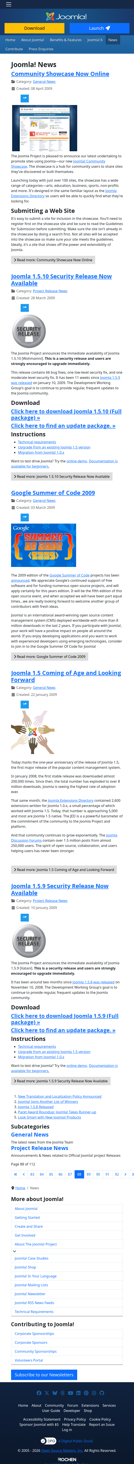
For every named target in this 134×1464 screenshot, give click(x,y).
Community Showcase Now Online (60, 73)
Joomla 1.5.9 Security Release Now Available (60, 888)
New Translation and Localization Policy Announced (59, 1095)
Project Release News (50, 290)
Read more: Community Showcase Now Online (53, 258)
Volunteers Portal (29, 1359)
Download (34, 28)
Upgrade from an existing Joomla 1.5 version (54, 446)
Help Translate (74, 1423)
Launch (99, 28)
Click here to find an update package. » (63, 424)
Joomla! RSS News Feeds (34, 1301)
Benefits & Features (60, 40)
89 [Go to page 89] (89, 1173)
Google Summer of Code (70, 574)
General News (44, 80)
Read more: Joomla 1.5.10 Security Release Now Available (62, 475)
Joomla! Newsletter (30, 1292)
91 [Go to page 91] (107, 1173)
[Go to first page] (15, 1173)
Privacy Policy (75, 1418)
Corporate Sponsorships (34, 1332)
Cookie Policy (100, 1418)
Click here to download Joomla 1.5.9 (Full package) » (65, 1017)
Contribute (13, 48)
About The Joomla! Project (36, 1243)
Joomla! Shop (25, 1266)
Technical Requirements (34, 1310)
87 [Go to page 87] (70, 1173)
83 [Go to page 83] (32, 1173)
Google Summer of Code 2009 (53, 492)
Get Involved (25, 1234)
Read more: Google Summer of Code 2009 (49, 655)
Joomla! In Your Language (36, 1274)
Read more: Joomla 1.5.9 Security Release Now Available (61, 1080)
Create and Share (29, 1225)
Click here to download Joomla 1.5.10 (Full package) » (66, 413)
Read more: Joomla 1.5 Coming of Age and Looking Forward (64, 868)
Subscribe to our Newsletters (44, 1374)
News (104, 40)
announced (20, 579)
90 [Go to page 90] (98, 1173)
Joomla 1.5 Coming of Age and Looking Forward (66, 675)
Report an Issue (102, 1423)
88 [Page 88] (79, 1173)
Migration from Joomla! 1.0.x (41, 451)
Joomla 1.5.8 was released (93, 981)
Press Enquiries (38, 48)
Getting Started (27, 1216)
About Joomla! (30, 40)
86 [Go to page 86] (60, 1173)
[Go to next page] (125, 1173)
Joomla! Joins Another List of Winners (48, 1100)
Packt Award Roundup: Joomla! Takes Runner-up (57, 1111)
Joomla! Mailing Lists (31, 1283)
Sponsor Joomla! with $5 (39, 1423)
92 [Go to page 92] (117, 1173)
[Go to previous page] (24, 1173)
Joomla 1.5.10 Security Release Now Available (61, 278)
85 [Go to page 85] (51, 1173)
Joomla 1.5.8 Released (36, 1105)
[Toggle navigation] (9, 4)
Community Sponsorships (36, 1350)
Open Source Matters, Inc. (62, 1449)
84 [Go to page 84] (42, 1173)
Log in (67, 1428)
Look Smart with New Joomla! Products (49, 1116)
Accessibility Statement (41, 1418)
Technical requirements (37, 441)
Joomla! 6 (87, 40)
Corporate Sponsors (31, 1341)
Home (9, 40)
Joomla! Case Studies (31, 1257)
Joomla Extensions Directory (70, 799)
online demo (77, 460)
